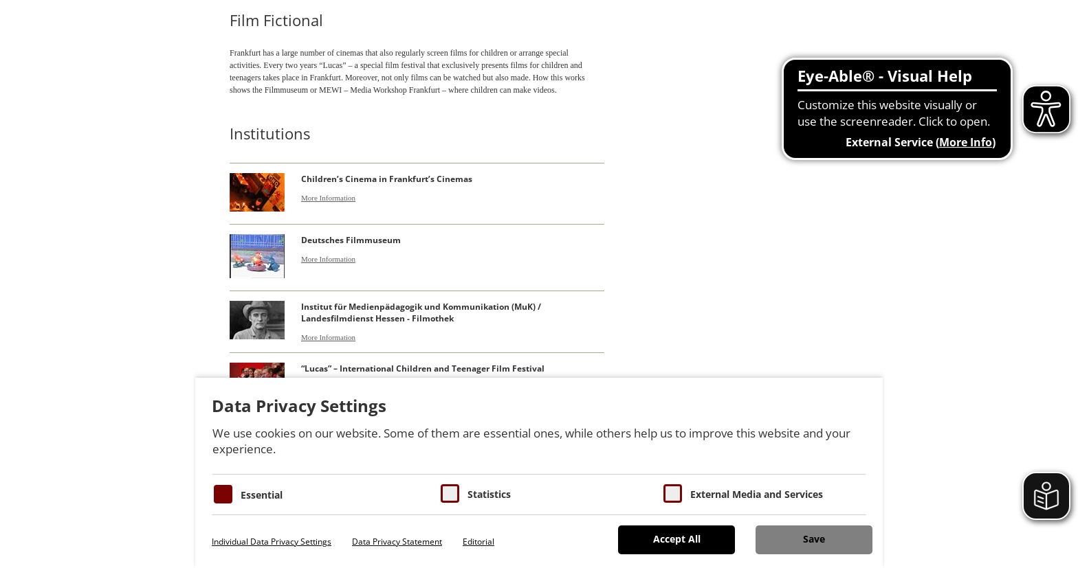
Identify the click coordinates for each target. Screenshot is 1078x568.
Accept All (677, 538)
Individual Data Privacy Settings (271, 541)
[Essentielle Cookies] (223, 494)
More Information (328, 198)
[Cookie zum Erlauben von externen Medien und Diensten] (672, 493)
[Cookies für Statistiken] (450, 493)
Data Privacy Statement (397, 541)
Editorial (478, 541)
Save (814, 538)
